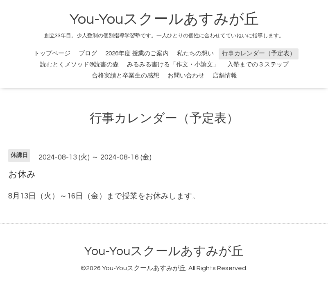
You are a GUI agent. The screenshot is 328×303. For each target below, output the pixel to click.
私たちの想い (195, 53)
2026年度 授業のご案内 (137, 53)
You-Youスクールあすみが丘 (164, 19)
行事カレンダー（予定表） (259, 53)
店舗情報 (225, 76)
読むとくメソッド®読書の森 (79, 65)
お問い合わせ (185, 76)
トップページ (52, 53)
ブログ (88, 53)
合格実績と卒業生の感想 (125, 76)
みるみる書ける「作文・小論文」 (173, 65)
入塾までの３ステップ (258, 65)
